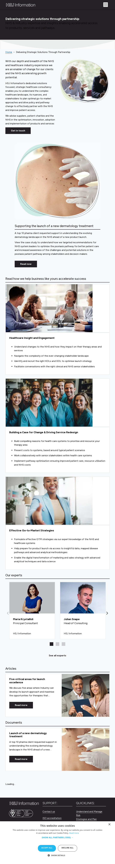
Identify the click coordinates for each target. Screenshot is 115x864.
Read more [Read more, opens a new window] (74, 833)
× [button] (109, 825)
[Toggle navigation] (106, 4)
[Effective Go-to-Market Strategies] (57, 523)
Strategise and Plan (86, 819)
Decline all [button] (68, 847)
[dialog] (57, 842)
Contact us (49, 811)
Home (8, 52)
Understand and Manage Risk (89, 813)
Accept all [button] (46, 847)
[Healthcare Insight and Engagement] (57, 329)
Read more (21, 705)
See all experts (57, 655)
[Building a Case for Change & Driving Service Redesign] (57, 425)
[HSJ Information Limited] (20, 4)
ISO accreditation (52, 818)
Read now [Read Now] (25, 264)
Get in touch (18, 130)
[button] (107, 613)
